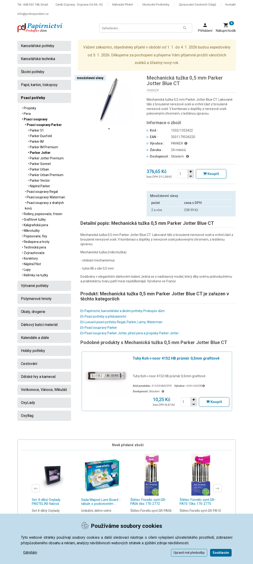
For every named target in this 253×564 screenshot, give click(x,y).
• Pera (26, 114)
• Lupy (26, 269)
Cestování (29, 363)
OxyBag (27, 415)
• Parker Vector (39, 180)
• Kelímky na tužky (35, 275)
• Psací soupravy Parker (43, 125)
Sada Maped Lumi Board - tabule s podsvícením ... (101, 502)
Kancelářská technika (38, 59)
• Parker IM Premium (43, 147)
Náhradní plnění (122, 4)
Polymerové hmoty (36, 299)
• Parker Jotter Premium (46, 158)
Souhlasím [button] (221, 552)
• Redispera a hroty (35, 242)
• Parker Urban (38, 169)
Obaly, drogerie (33, 311)
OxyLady (28, 402)
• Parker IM (36, 141)
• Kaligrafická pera (35, 225)
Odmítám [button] (30, 552)
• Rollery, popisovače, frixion (42, 214)
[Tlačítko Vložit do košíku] (211, 173)
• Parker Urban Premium (45, 175)
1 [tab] (109, 128)
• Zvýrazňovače (33, 253)
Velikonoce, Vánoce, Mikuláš (44, 389)
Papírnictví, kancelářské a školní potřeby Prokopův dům (122, 311)
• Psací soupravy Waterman (45, 197)
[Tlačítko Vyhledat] (185, 28)
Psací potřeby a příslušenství (103, 316)
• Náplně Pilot (31, 264)
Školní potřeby (32, 72)
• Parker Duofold (40, 136)
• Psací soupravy (34, 119)
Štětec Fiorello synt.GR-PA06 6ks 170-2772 (148, 502)
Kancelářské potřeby (37, 46)
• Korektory (30, 258)
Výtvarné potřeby (35, 286)
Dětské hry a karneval (38, 376)
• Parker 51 (36, 130)
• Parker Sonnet (39, 164)
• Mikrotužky (31, 230)
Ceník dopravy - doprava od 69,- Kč (79, 4)
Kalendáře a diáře (35, 337)
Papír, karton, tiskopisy (39, 85)
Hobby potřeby (33, 350)
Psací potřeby (33, 98)
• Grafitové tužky (34, 219)
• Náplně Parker (39, 186)
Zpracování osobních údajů (197, 4)
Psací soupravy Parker (98, 327)
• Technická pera (34, 247)
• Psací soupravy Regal (41, 191)
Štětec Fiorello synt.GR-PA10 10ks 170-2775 (198, 502)
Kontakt (230, 4)
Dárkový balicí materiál (39, 324)
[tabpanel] (109, 100)
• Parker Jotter (39, 153)
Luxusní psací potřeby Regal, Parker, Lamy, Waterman (121, 322)
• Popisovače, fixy (34, 236)
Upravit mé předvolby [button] (189, 552)
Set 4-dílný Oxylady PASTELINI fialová (46, 502)
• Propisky (29, 108)
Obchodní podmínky (155, 4)
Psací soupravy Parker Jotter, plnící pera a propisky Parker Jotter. (129, 333)
